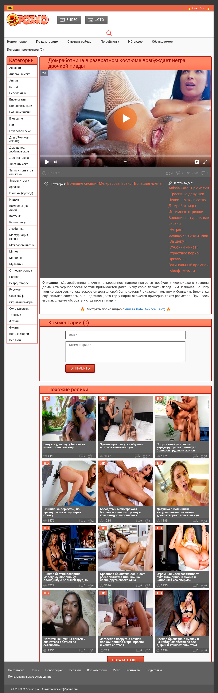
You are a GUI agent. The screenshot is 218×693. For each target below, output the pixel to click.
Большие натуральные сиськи (188, 221)
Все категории (19, 334)
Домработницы (182, 206)
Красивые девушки (187, 194)
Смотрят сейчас (79, 41)
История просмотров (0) (25, 50)
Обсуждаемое (162, 41)
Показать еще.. (125, 660)
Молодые (15, 258)
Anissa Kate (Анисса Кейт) (145, 309)
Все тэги (75, 670)
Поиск (35, 670)
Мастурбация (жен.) (18, 237)
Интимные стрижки (185, 212)
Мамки (188, 271)
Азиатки (15, 67)
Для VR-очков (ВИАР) (19, 139)
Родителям (154, 670)
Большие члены (20, 112)
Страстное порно (183, 253)
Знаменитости (19, 180)
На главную (16, 670)
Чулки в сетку (194, 200)
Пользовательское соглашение (29, 676)
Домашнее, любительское (19, 149)
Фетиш (14, 321)
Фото (116, 670)
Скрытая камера (21, 302)
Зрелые (14, 187)
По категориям (47, 41)
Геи (11, 124)
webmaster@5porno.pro (64, 689)
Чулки (173, 200)
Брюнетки (200, 188)
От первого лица (20, 270)
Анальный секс (19, 74)
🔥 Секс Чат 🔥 (198, 8)
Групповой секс (20, 131)
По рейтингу (110, 41)
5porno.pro (32, 689)
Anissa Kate (178, 188)
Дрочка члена (19, 157)
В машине (16, 118)
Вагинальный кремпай (188, 265)
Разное (14, 277)
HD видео (135, 41)
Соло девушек (19, 308)
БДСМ (13, 86)
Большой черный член (188, 235)
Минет (13, 251)
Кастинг (14, 216)
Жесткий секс (18, 164)
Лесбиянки (16, 228)
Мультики (16, 264)
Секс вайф (16, 296)
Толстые (15, 315)
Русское (14, 289)
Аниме (13, 80)
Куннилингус (18, 222)
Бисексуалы (17, 99)
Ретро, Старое (19, 283)
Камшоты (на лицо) (18, 207)
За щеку (177, 241)
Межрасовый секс (22, 245)
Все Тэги (15, 340)
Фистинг (15, 327)
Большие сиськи (20, 105)
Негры (175, 229)
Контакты (133, 670)
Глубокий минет (182, 247)
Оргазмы (176, 259)
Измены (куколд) (21, 193)
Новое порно (17, 41)
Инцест (14, 199)
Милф (175, 271)
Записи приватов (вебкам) (21, 172)
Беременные (18, 93)
